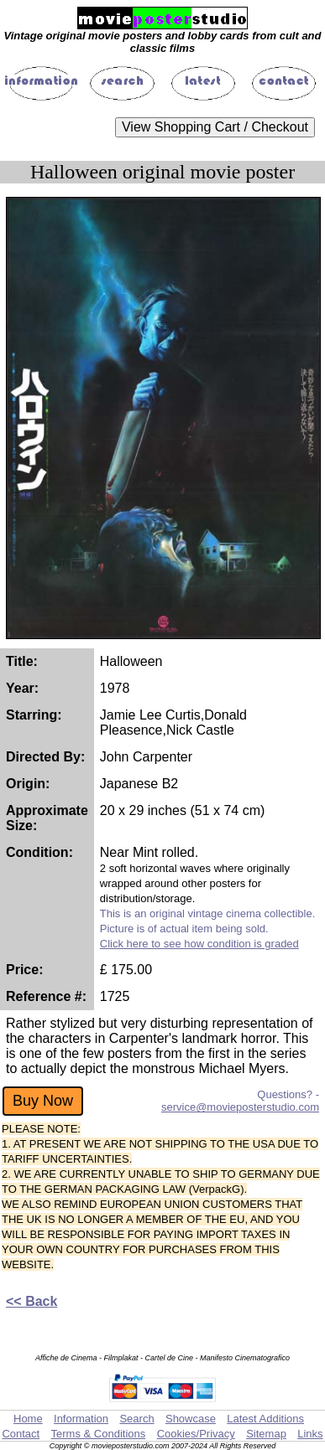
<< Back (31, 1301)
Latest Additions (265, 1418)
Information (81, 1418)
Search (136, 1418)
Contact (20, 1433)
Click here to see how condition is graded (199, 943)
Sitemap (266, 1433)
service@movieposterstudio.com (240, 1107)
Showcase (190, 1418)
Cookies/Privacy (196, 1433)
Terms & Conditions (98, 1433)
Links (309, 1433)
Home (28, 1418)
